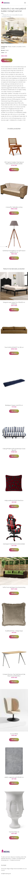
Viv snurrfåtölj (14, 734)
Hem (2, 13)
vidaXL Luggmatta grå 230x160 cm (14, 777)
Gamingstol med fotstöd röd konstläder (14, 544)
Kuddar (3, 48)
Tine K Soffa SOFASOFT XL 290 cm (14, 347)
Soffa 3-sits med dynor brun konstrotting (14, 587)
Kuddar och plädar (17, 46)
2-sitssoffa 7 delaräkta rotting (14, 207)
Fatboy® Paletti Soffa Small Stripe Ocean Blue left (14, 449)
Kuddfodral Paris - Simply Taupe (14, 631)
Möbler (9, 46)
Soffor (24, 46)
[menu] (25, 3)
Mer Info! (6, 60)
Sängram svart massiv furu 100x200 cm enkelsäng (14, 303)
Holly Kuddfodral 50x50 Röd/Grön (14, 500)
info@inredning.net (6, 873)
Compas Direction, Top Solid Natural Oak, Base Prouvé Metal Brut (14, 675)
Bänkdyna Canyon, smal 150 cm (14, 405)
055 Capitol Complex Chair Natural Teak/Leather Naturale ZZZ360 (14, 162)
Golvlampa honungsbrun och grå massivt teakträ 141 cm (14, 251)
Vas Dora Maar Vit (14, 832)
